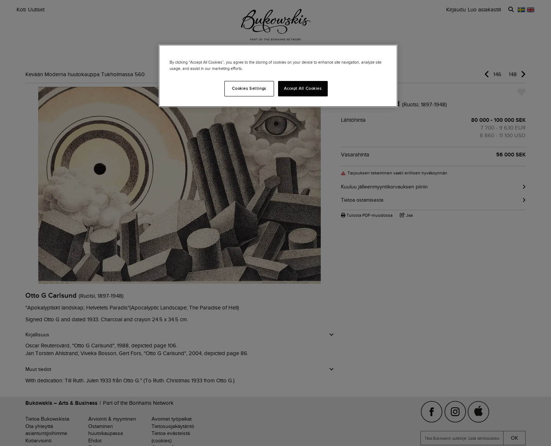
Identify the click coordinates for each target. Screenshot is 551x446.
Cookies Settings (249, 88)
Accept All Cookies (302, 88)
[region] (278, 76)
